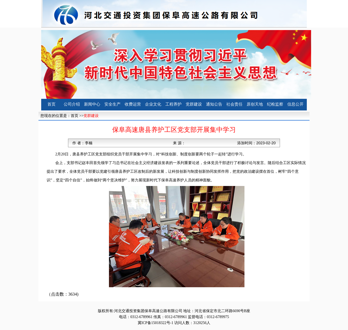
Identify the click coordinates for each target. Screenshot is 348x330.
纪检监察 (275, 104)
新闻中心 (92, 104)
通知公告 (214, 104)
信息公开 (295, 104)
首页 (51, 104)
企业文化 (153, 104)
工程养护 (173, 104)
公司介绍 (72, 104)
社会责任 (234, 104)
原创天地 (255, 104)
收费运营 (133, 104)
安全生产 (112, 104)
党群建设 (194, 104)
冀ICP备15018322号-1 (155, 323)
